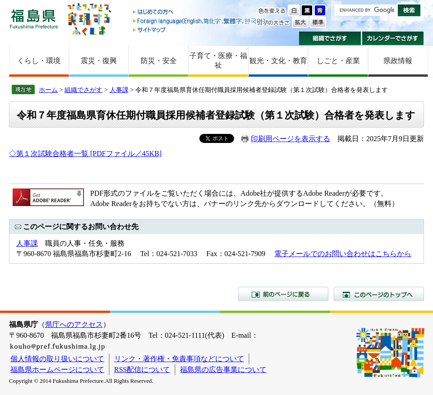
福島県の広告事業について (223, 369)
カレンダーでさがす (393, 38)
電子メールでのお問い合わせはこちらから (342, 253)
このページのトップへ (379, 294)
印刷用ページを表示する (290, 138)
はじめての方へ (199, 12)
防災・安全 (159, 60)
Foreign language (199, 21)
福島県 (34, 18)
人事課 (119, 89)
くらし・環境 (38, 60)
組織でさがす (330, 38)
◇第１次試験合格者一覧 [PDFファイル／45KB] (85, 153)
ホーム (48, 89)
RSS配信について (142, 369)
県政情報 (397, 60)
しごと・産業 (338, 60)
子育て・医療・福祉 (218, 60)
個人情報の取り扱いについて (57, 359)
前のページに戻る (283, 294)
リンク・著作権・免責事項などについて (179, 359)
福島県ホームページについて (57, 369)
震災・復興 (99, 60)
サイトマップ (199, 29)
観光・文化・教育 (278, 60)
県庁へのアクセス (74, 324)
